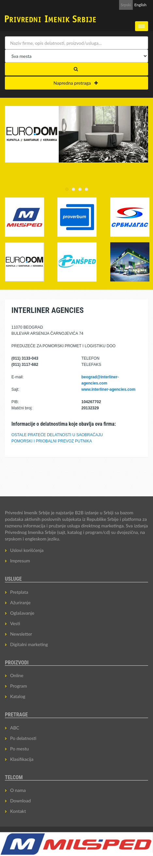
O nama (18, 790)
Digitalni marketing (29, 644)
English (140, 4)
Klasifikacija (21, 759)
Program (18, 686)
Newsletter (21, 634)
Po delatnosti (23, 738)
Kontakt (18, 811)
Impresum (20, 560)
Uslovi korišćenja (27, 550)
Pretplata (19, 592)
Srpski (126, 4)
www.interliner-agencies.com (109, 389)
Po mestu (19, 748)
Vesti (15, 623)
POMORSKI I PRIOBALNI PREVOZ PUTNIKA (51, 441)
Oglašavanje (22, 613)
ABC (14, 727)
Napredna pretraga (76, 83)
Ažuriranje (20, 602)
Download (20, 800)
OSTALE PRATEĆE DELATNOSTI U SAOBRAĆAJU (57, 435)
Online (16, 675)
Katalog (17, 696)
